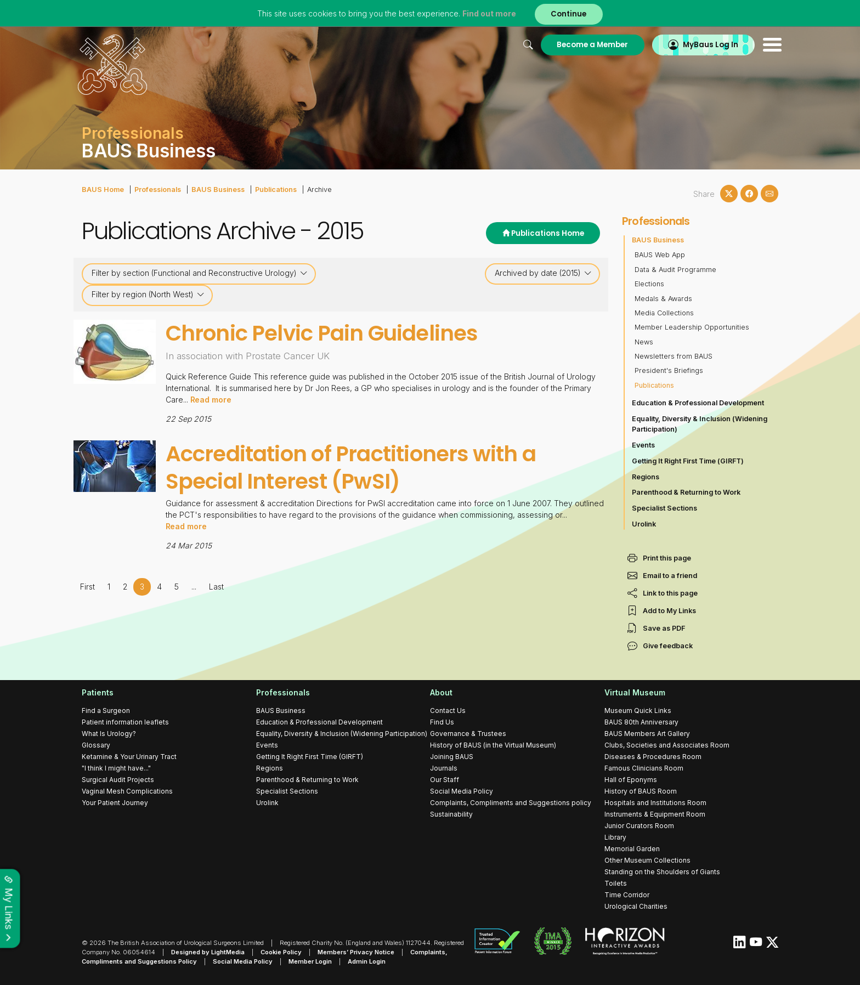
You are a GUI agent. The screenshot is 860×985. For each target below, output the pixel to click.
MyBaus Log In (706, 44)
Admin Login (367, 961)
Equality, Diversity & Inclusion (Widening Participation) (699, 424)
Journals (443, 768)
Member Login (310, 961)
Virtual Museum (634, 692)
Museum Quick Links (637, 710)
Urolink (644, 524)
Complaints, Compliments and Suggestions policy (510, 803)
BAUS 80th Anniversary (641, 722)
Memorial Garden (632, 849)
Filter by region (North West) (148, 294)
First (87, 586)
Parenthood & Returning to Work (686, 492)
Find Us (442, 722)
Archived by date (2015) (543, 273)
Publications (274, 189)
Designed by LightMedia (208, 952)
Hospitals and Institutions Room (655, 803)
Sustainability (451, 814)
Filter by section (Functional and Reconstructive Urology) (200, 273)
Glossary (96, 745)
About (441, 692)
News (644, 342)
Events (643, 445)
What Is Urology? (109, 733)
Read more (211, 399)
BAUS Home (102, 189)
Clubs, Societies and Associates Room (666, 745)
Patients (98, 692)
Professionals (157, 189)
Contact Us (448, 710)
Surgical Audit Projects (118, 779)
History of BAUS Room (640, 791)
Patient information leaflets (125, 722)
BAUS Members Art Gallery (647, 733)
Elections (649, 284)
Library (615, 837)
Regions (645, 477)
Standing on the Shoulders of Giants (662, 872)
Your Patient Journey (115, 803)
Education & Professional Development (698, 403)
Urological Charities (635, 906)
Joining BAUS (451, 756)
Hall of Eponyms (630, 779)
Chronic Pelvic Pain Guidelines (322, 333)
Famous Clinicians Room (643, 768)
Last (215, 586)
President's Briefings (669, 370)
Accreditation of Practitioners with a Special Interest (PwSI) (352, 467)
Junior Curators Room (639, 826)
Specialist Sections (664, 508)
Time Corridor (626, 895)
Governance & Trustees (468, 733)
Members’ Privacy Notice (356, 952)
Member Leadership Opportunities (692, 327)
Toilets (615, 883)
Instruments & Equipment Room (654, 814)
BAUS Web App (660, 255)
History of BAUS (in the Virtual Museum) (493, 745)
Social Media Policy (461, 791)
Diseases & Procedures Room (652, 756)
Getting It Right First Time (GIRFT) (688, 461)
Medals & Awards (663, 299)
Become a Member (588, 44)
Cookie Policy (281, 952)
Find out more (489, 13)
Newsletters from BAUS (673, 356)
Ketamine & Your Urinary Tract (129, 756)
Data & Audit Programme (675, 269)
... (193, 586)
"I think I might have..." (116, 768)
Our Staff (444, 779)
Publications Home (543, 233)
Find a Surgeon (106, 710)
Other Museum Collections (647, 860)
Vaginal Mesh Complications (127, 791)
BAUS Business (217, 189)
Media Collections (664, 313)
